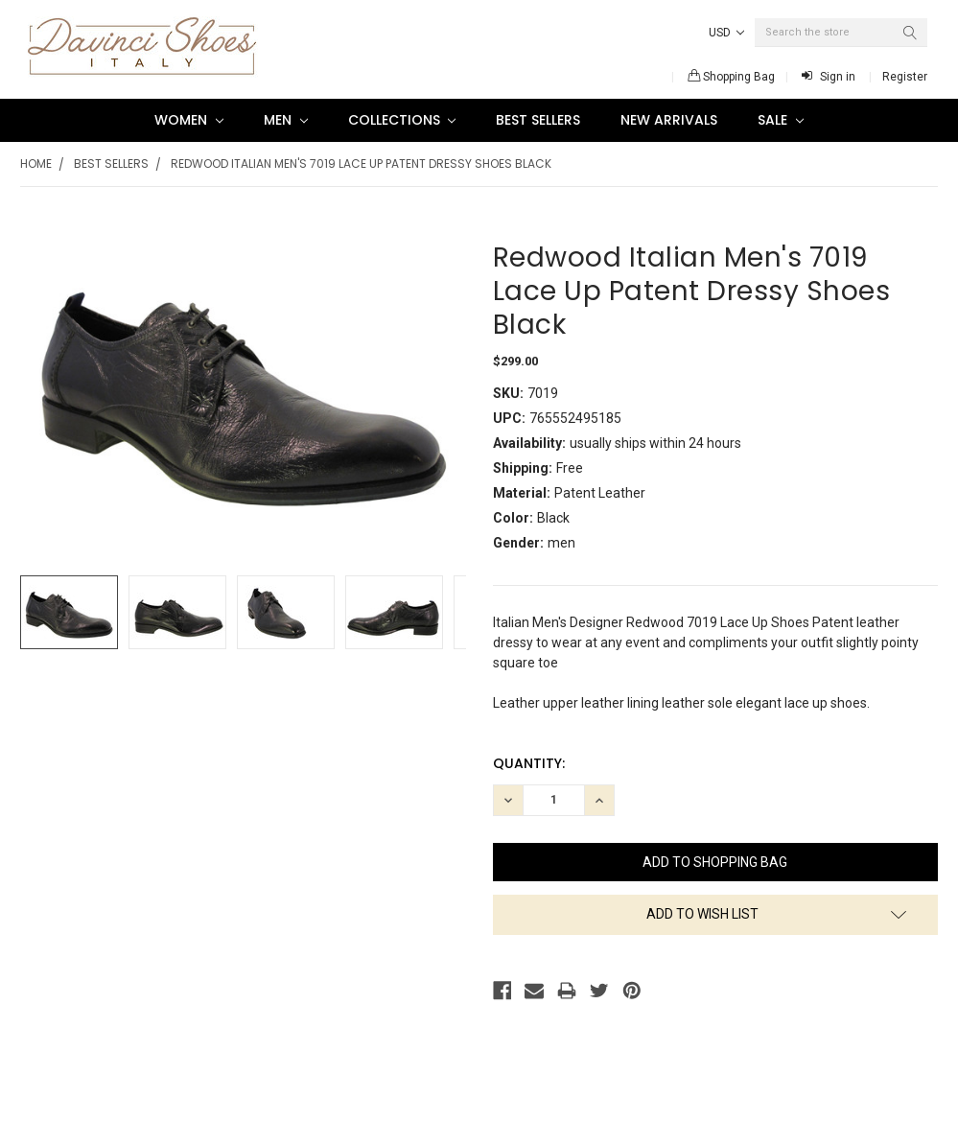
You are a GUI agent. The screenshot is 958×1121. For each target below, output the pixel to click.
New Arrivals (668, 119)
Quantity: (529, 763)
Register (904, 76)
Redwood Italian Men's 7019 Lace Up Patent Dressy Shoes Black (361, 163)
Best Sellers (538, 119)
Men (286, 119)
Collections (402, 119)
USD (726, 32)
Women (188, 119)
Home (36, 163)
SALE (781, 119)
